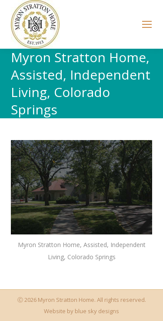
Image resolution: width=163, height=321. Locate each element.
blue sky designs (97, 311)
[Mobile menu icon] (147, 24)
